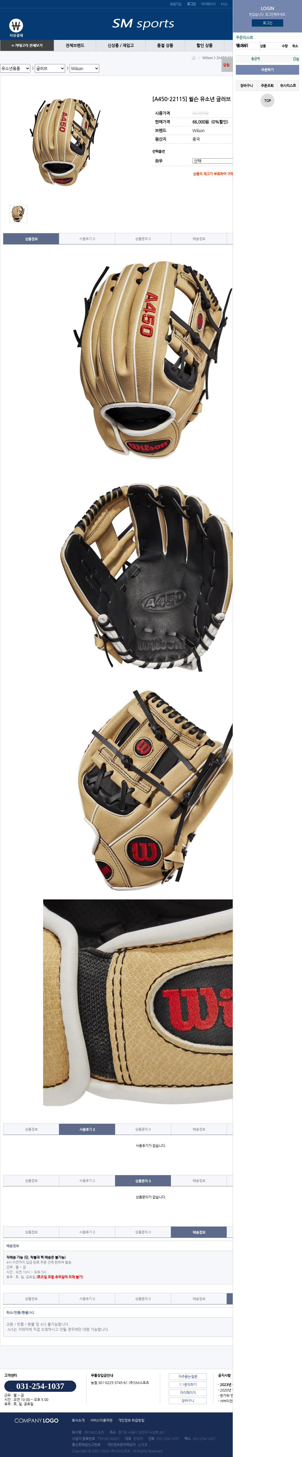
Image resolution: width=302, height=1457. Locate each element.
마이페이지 (208, 4)
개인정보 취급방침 (131, 1420)
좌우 (159, 161)
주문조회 (267, 86)
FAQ (224, 4)
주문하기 (267, 70)
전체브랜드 (75, 45)
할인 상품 (204, 45)
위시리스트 (288, 86)
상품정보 (31, 239)
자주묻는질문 (187, 1377)
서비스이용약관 (101, 1420)
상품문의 (143, 239)
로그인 (267, 23)
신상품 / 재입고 (121, 45)
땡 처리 (242, 45)
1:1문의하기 (188, 1385)
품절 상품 (165, 45)
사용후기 (87, 239)
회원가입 (175, 4)
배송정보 (199, 239)
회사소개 (78, 1420)
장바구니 (246, 86)
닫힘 (226, 65)
